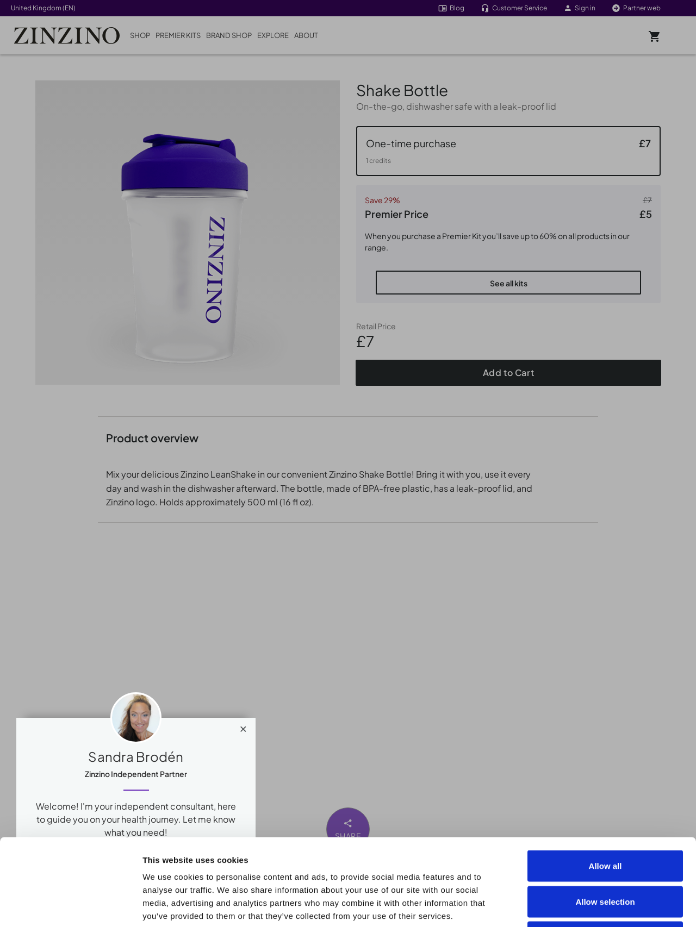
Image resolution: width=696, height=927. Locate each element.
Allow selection (605, 820)
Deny (605, 855)
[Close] (243, 726)
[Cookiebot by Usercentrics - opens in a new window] (70, 906)
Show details (615, 905)
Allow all (605, 784)
